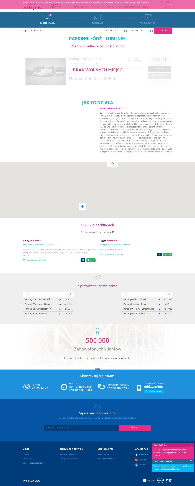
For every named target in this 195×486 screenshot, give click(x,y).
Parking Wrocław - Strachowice (138, 309)
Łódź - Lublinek (46, 244)
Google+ (141, 459)
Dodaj (135, 427)
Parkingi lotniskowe (106, 459)
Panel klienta (103, 454)
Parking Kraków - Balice (134, 304)
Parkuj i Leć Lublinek (31, 244)
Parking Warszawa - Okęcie (38, 304)
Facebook (141, 454)
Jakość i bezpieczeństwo (33, 463)
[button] (82, 207)
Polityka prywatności (69, 459)
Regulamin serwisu (68, 454)
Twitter (140, 465)
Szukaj (163, 30)
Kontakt (26, 454)
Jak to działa (28, 459)
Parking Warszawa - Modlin (38, 299)
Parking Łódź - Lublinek (134, 299)
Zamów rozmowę (154, 391)
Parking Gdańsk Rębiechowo (39, 309)
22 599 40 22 (40, 388)
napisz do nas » (118, 388)
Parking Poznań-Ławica (36, 314)
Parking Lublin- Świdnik (135, 314)
